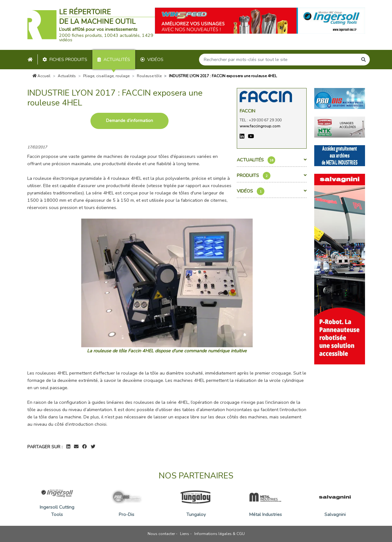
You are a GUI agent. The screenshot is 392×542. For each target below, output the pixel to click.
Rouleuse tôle (149, 75)
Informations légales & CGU (219, 533)
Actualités (113, 60)
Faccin (247, 111)
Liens (184, 533)
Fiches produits (65, 60)
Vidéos (151, 60)
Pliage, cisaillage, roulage (106, 75)
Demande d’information (129, 121)
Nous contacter (161, 533)
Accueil (41, 75)
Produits (272, 176)
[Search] (278, 59)
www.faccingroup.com (260, 126)
